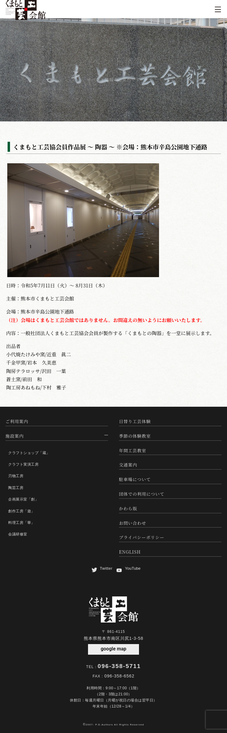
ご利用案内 (16, 421)
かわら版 (128, 508)
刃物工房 (15, 476)
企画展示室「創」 (23, 499)
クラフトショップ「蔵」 (29, 453)
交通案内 (128, 465)
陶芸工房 (15, 488)
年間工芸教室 (132, 450)
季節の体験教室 (135, 436)
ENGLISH (130, 552)
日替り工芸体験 (135, 421)
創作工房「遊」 (21, 511)
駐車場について (135, 479)
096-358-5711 (119, 666)
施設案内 (14, 436)
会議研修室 (17, 534)
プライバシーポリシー (141, 537)
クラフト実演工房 (23, 464)
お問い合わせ (132, 523)
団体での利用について (141, 494)
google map (114, 649)
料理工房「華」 (21, 523)
